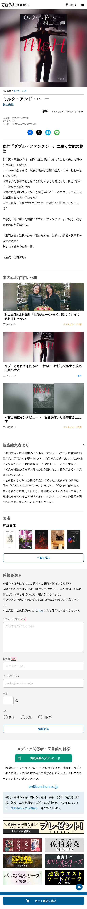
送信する (43, 729)
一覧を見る (43, 557)
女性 (29, 717)
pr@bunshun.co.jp (43, 786)
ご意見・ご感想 (11, 619)
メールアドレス (11, 676)
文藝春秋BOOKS (15, 5)
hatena (48, 132)
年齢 (5, 693)
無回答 (48, 717)
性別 (5, 711)
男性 (11, 717)
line (57, 132)
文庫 (24, 90)
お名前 (6, 658)
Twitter (39, 132)
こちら (39, 610)
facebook (30, 132)
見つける (71, 4)
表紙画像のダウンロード (45, 758)
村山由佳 (8, 104)
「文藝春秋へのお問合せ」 (24, 808)
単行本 (17, 90)
